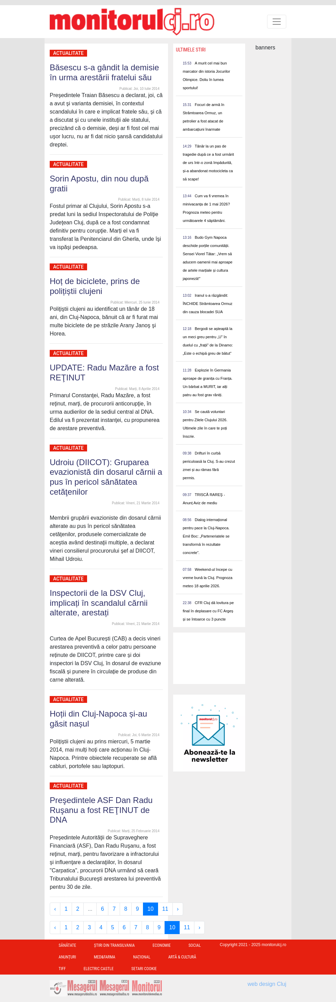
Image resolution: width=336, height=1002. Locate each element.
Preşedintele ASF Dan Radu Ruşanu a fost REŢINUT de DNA (101, 810)
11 (165, 909)
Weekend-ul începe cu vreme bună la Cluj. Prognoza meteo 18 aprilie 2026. (207, 577)
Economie (162, 945)
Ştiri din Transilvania (114, 945)
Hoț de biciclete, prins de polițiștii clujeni (95, 286)
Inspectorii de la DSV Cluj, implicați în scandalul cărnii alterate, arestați (98, 602)
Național (141, 957)
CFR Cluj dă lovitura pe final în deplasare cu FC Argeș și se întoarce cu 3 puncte (208, 611)
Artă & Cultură (182, 957)
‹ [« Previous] (55, 909)
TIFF (62, 968)
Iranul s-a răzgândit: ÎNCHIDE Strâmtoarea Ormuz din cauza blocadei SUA (207, 303)
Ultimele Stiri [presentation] (191, 49)
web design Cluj (267, 984)
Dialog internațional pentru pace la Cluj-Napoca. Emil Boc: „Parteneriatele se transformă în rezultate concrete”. (206, 536)
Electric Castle (98, 968)
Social (195, 945)
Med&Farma (105, 957)
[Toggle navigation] (276, 21)
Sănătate (67, 945)
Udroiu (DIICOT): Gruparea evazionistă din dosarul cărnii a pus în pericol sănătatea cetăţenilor (106, 477)
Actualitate (68, 53)
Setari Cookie (144, 968)
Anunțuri (67, 957)
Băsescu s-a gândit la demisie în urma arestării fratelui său (104, 72)
